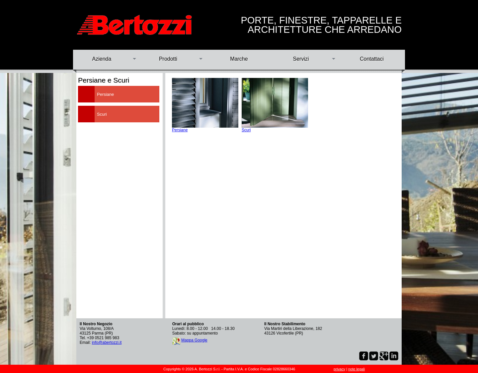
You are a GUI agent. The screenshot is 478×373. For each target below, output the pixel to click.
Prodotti (168, 59)
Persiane (180, 130)
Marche (239, 59)
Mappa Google (194, 340)
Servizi (301, 59)
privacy (339, 369)
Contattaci (372, 59)
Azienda (102, 59)
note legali (356, 369)
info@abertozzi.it (107, 342)
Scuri (246, 130)
